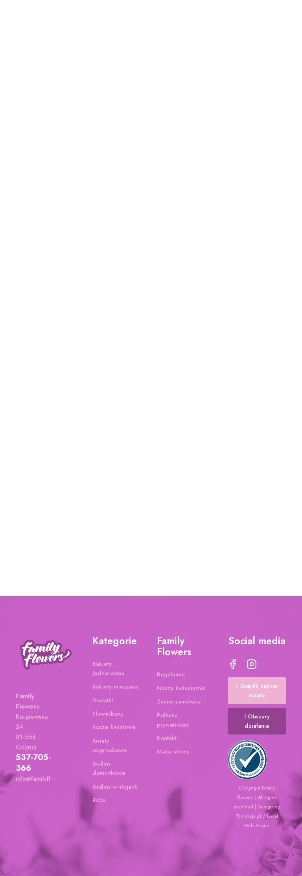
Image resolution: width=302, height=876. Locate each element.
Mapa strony (173, 753)
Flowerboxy (107, 715)
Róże (99, 801)
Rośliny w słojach (115, 788)
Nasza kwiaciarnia (181, 689)
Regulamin (171, 676)
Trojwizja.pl (248, 816)
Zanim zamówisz (179, 703)
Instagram (252, 666)
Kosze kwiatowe (114, 728)
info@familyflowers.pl (44, 780)
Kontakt (167, 739)
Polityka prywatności (172, 721)
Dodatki (102, 701)
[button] (257, 692)
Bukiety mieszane (115, 688)
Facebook (233, 666)
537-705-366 (33, 764)
